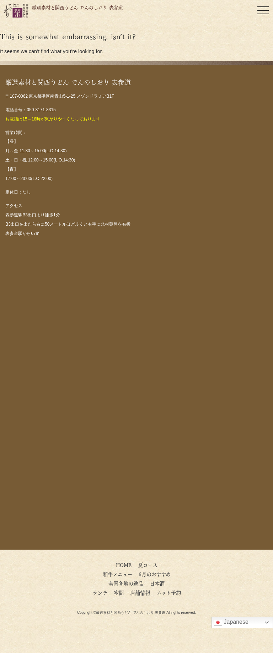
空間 (119, 592)
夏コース (147, 565)
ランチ (99, 592)
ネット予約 (168, 592)
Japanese (231, 622)
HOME (124, 565)
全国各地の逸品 (125, 583)
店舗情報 (140, 592)
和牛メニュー (117, 574)
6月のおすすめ (157, 574)
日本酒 (157, 583)
